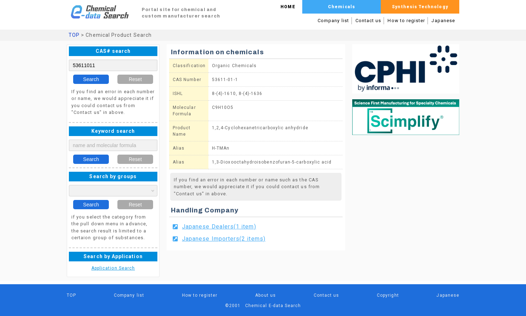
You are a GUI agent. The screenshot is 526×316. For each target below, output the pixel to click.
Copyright (388, 295)
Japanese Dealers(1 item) (219, 226)
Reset (135, 79)
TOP (74, 35)
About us (265, 295)
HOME (287, 6)
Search (91, 79)
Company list (333, 20)
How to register (406, 20)
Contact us (368, 20)
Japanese (443, 20)
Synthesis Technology (420, 6)
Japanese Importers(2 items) (223, 238)
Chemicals (341, 6)
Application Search (113, 268)
